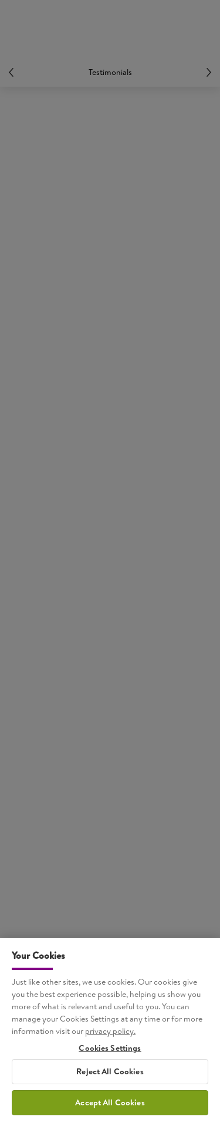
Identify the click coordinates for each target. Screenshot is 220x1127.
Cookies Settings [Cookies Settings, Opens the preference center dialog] (110, 1052)
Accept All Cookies (110, 1106)
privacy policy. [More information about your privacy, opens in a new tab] (110, 1034)
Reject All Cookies (110, 1075)
